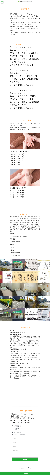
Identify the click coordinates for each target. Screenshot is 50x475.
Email (14, 442)
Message (15, 450)
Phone (14, 446)
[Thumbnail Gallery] (6, 265)
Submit (25, 459)
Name (14, 438)
